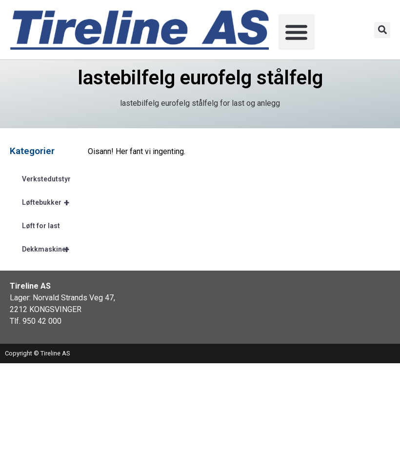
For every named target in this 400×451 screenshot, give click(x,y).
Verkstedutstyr (46, 179)
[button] (297, 32)
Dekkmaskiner (50, 249)
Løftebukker (50, 202)
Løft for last (41, 226)
